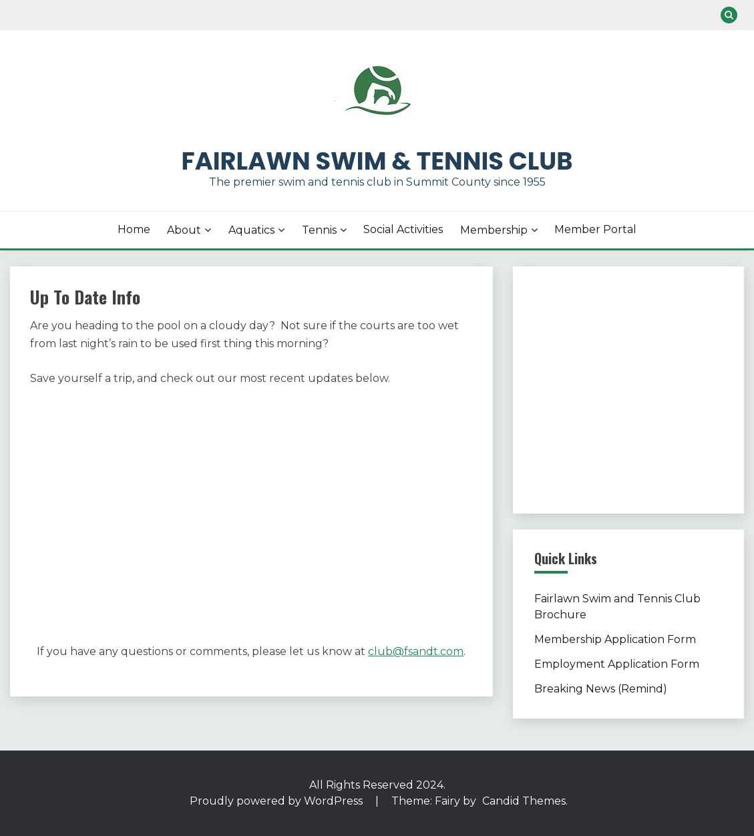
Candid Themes (524, 801)
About (184, 230)
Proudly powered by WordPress (277, 801)
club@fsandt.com (415, 651)
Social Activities (403, 229)
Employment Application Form (616, 664)
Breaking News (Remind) (600, 688)
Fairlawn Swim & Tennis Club (377, 161)
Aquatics (251, 230)
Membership (494, 230)
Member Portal (595, 229)
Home (134, 229)
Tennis (319, 230)
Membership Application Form (615, 639)
